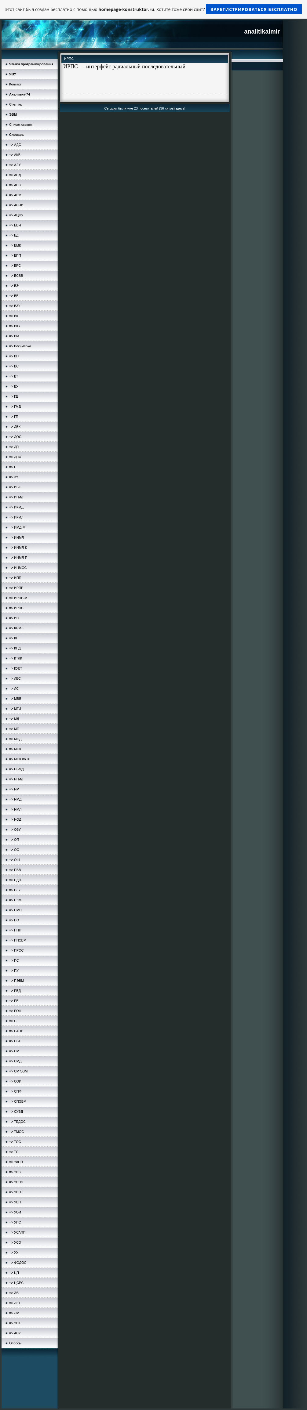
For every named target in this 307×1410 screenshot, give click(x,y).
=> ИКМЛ (16, 517)
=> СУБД (16, 1111)
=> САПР (16, 1031)
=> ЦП (14, 1272)
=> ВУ (13, 386)
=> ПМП (15, 910)
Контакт (15, 84)
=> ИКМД (16, 507)
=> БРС (15, 265)
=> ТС (14, 1152)
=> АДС (15, 144)
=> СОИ (15, 1081)
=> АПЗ (15, 185)
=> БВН (15, 225)
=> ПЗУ (14, 890)
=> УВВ (15, 1172)
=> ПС (14, 960)
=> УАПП (16, 1162)
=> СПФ (15, 1091)
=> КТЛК (15, 658)
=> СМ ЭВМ (18, 1071)
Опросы (15, 1343)
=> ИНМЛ (16, 537)
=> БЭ (14, 285)
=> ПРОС (16, 950)
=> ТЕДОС (17, 1121)
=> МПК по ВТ (20, 759)
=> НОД (15, 819)
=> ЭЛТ (14, 1303)
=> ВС (14, 366)
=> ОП (14, 839)
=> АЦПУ (16, 215)
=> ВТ (13, 376)
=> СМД (15, 1061)
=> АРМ (15, 195)
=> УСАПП (17, 1232)
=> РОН (15, 1011)
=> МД (14, 719)
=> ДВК (14, 426)
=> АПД (15, 175)
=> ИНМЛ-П (18, 557)
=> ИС (14, 618)
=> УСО (15, 1242)
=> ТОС (15, 1142)
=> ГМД (15, 406)
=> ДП (14, 447)
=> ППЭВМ (17, 940)
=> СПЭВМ (17, 1101)
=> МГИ (15, 708)
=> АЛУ (15, 165)
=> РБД (15, 990)
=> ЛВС (15, 678)
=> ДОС (15, 437)
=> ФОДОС (18, 1262)
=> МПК (15, 749)
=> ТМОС (16, 1131)
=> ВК (13, 316)
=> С (12, 1021)
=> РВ (14, 1001)
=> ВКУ (14, 326)
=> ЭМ (14, 1313)
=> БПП (15, 255)
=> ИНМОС (18, 567)
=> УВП (15, 1202)
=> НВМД (16, 769)
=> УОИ (15, 1212)
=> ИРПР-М (18, 598)
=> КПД (15, 648)
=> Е (12, 467)
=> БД (14, 235)
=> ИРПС (16, 608)
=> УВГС (16, 1192)
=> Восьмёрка (20, 346)
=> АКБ (14, 155)
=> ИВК (15, 487)
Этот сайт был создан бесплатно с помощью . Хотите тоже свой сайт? (153, 9)
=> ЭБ (14, 1293)
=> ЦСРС (16, 1283)
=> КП (13, 638)
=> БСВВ (16, 275)
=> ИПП (15, 578)
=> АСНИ (16, 205)
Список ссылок (20, 124)
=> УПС (15, 1222)
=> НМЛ (15, 809)
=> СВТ (14, 1041)
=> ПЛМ (15, 900)
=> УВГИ (16, 1182)
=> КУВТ (15, 668)
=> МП (14, 729)
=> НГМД (16, 779)
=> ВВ (14, 296)
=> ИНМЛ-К (18, 547)
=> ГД (13, 396)
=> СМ (14, 1051)
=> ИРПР (16, 588)
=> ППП (15, 930)
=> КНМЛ (16, 628)
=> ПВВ (15, 870)
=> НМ (14, 789)
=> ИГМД (16, 497)
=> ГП (13, 416)
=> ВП (14, 356)
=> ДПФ (15, 457)
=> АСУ (15, 1333)
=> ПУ (14, 970)
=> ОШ (14, 860)
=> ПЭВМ (16, 980)
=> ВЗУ (14, 306)
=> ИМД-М (17, 527)
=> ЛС (14, 688)
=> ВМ (14, 336)
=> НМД (15, 799)
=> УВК (14, 1323)
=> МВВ (15, 698)
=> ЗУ (13, 477)
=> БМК (15, 245)
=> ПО (14, 920)
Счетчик (15, 104)
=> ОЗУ (15, 829)
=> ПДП (15, 880)
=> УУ (13, 1252)
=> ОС (14, 849)
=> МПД (15, 739)
